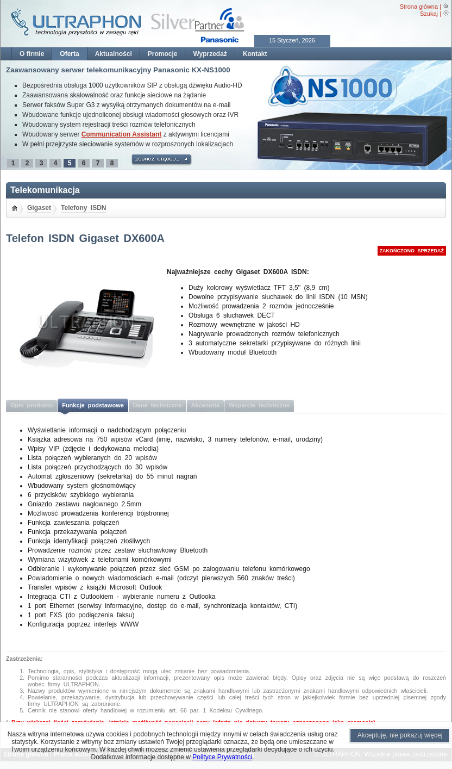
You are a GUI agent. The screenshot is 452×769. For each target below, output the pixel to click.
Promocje (163, 54)
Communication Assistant (121, 134)
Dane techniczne (157, 405)
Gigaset (39, 208)
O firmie (32, 54)
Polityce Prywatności (222, 757)
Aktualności (113, 54)
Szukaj (429, 13)
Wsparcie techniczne (259, 405)
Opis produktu (31, 405)
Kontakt (255, 54)
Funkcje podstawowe (93, 405)
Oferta (69, 54)
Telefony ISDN (83, 208)
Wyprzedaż (210, 54)
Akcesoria (205, 405)
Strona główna (419, 6)
